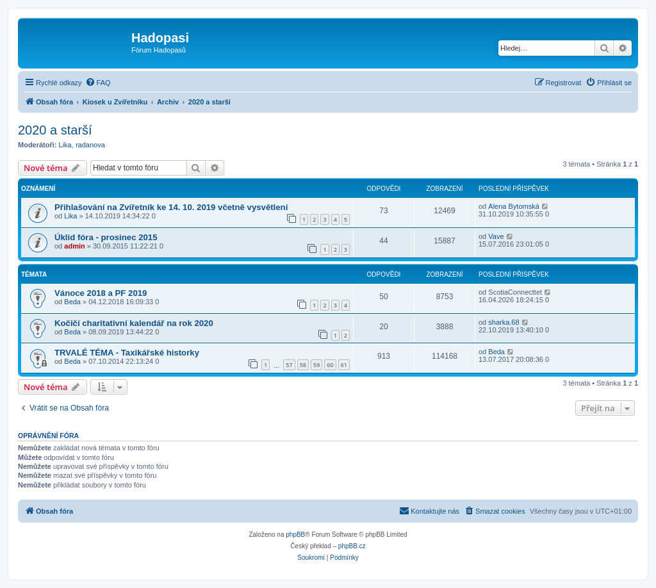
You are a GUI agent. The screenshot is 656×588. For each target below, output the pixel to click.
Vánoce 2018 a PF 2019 (100, 293)
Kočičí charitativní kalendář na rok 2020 (133, 323)
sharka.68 (503, 322)
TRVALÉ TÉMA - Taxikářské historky (126, 352)
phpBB (295, 534)
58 (303, 365)
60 (330, 365)
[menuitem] (98, 82)
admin (74, 246)
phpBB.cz (352, 546)
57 (289, 365)
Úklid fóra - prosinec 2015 (106, 237)
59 (316, 365)
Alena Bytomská (513, 206)
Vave (496, 236)
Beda (72, 302)
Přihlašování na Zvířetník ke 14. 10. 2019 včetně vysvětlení (171, 207)
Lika (65, 145)
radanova (90, 145)
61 (344, 365)
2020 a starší (55, 130)
